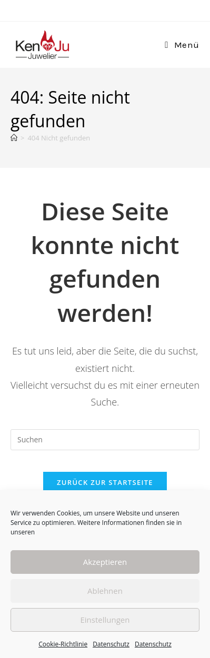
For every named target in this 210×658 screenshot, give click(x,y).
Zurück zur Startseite (105, 482)
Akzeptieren (105, 561)
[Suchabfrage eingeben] (105, 439)
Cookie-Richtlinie (62, 644)
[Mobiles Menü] (182, 44)
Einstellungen (105, 619)
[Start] (14, 138)
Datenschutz (111, 644)
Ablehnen (105, 590)
